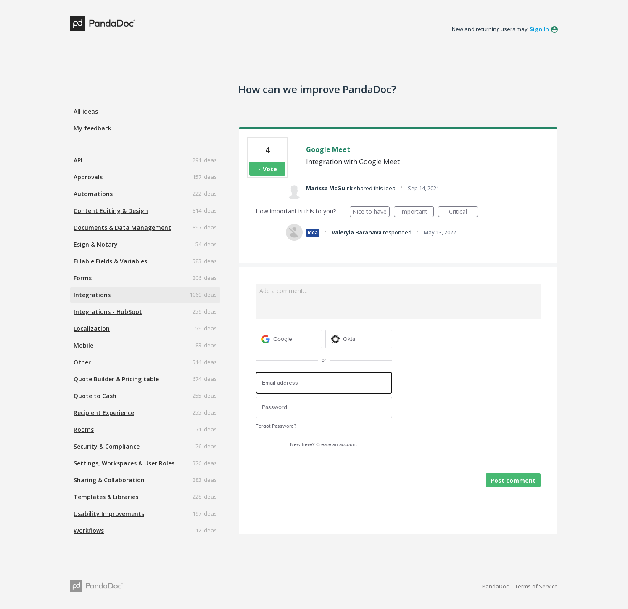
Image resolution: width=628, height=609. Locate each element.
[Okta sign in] (358, 339)
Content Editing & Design (111, 211)
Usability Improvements (109, 514)
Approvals (88, 177)
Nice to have (371, 212)
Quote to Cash (95, 396)
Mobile (83, 345)
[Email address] (324, 383)
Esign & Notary (96, 244)
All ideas (86, 111)
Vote (270, 169)
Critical (463, 212)
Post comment (513, 480)
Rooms (84, 429)
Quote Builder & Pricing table (116, 379)
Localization (92, 328)
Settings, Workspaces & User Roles (124, 463)
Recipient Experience (104, 413)
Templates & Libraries (106, 497)
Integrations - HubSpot (108, 312)
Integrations (92, 295)
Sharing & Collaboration (109, 480)
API (78, 160)
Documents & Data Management (122, 227)
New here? (323, 444)
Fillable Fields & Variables (110, 261)
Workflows (89, 531)
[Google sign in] (289, 339)
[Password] (324, 407)
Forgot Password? (276, 426)
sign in (539, 29)
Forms (83, 278)
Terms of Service (536, 586)
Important (417, 212)
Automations (93, 194)
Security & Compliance (107, 446)
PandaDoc (495, 586)
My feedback (92, 128)
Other (82, 362)
